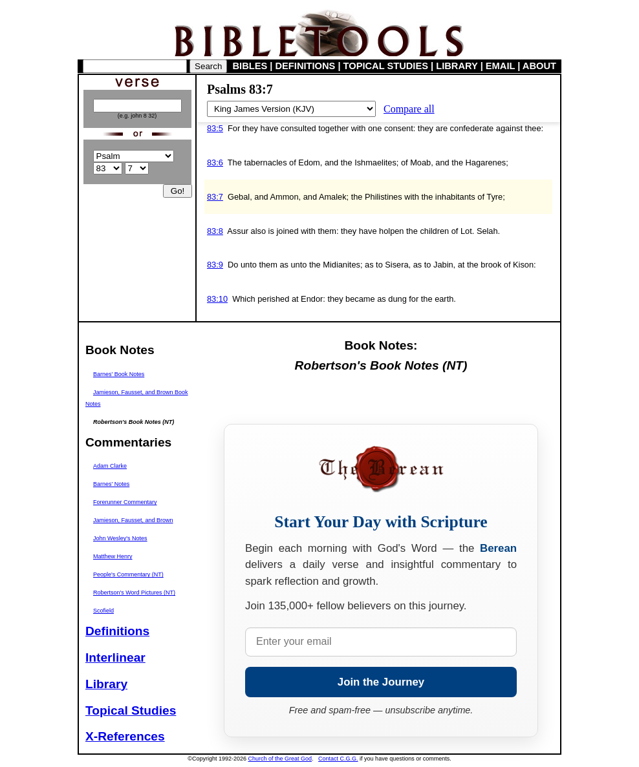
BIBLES (250, 66)
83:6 (215, 162)
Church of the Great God (280, 758)
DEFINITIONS (306, 66)
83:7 (215, 197)
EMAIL (500, 66)
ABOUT (539, 66)
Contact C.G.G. (338, 758)
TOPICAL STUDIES (385, 66)
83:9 (215, 264)
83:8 (215, 231)
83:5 (215, 128)
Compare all (409, 108)
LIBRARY (456, 66)
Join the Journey (381, 682)
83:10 (217, 299)
